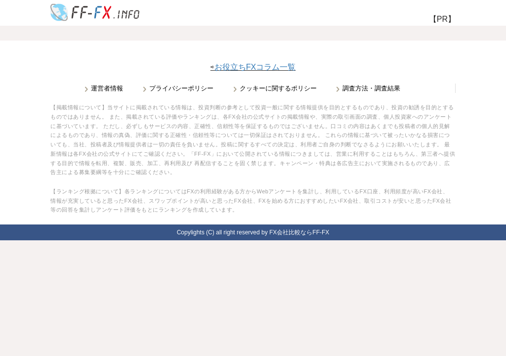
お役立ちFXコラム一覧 (254, 67)
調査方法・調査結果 (371, 88)
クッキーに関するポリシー (278, 88)
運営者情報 (107, 88)
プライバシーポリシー (181, 88)
